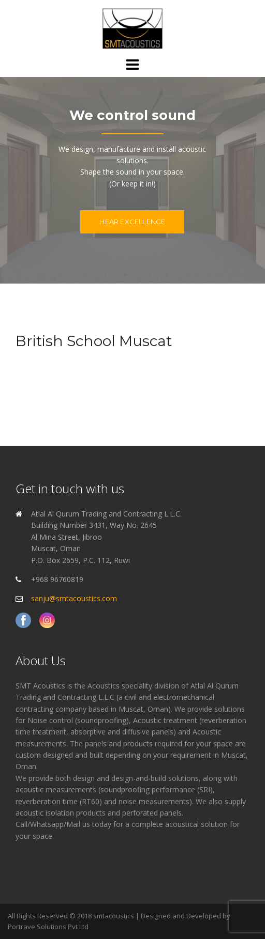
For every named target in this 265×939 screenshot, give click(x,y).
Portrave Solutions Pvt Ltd (48, 926)
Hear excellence (132, 221)
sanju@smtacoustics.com (74, 598)
